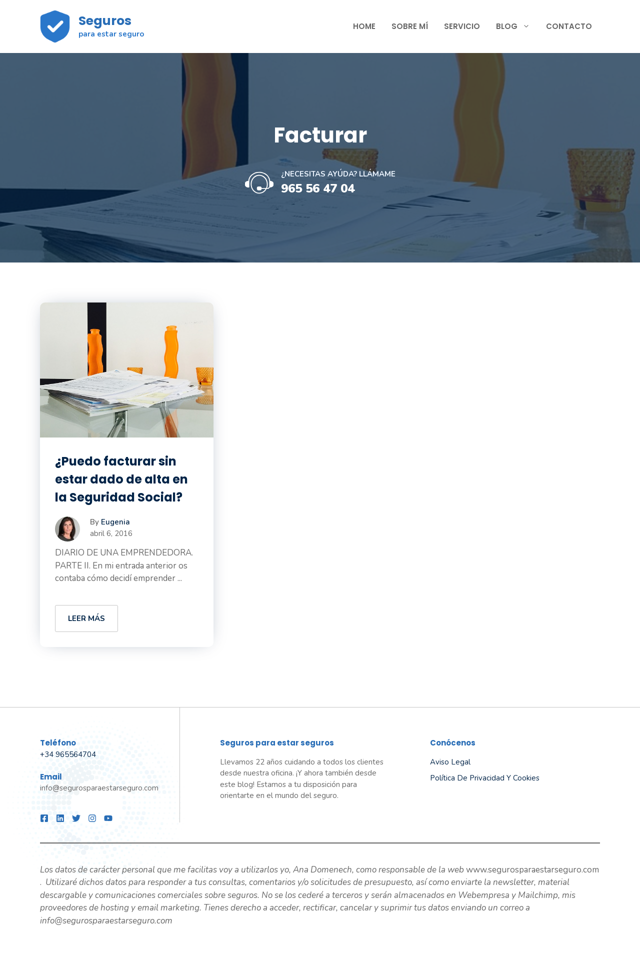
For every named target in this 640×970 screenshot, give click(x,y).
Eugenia (115, 522)
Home (364, 26)
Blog (517, 27)
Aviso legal (450, 762)
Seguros (105, 21)
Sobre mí (410, 26)
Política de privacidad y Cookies (485, 778)
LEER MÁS (86, 619)
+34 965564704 (68, 755)
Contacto (569, 26)
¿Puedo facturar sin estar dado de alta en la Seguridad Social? (121, 479)
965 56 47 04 (317, 188)
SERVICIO (462, 26)
